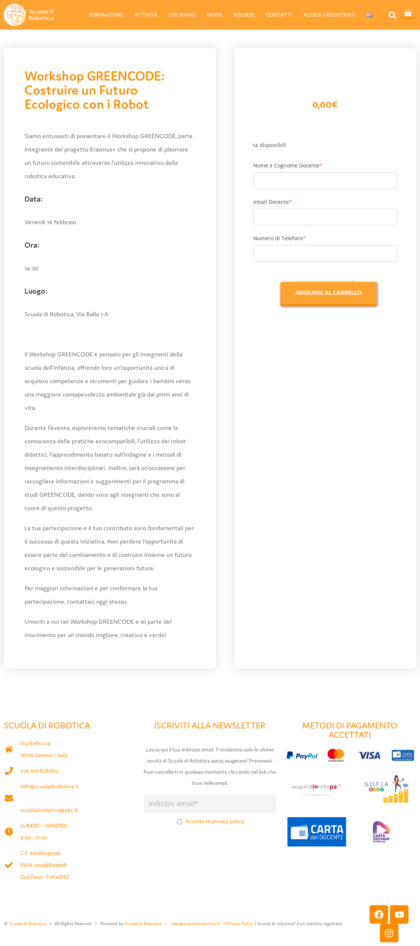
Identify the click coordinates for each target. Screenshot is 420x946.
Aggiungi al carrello (328, 292)
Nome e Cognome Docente (300, 165)
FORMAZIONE (106, 14)
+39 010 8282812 (39, 770)
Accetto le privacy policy (214, 821)
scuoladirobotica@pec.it (49, 809)
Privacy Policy (239, 923)
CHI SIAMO (182, 14)
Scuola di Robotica (27, 923)
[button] (392, 15)
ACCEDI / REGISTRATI (329, 14)
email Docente (284, 201)
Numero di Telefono (292, 238)
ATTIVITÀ (146, 14)
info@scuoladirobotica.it (49, 786)
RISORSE (244, 14)
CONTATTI (279, 14)
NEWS (214, 14)
